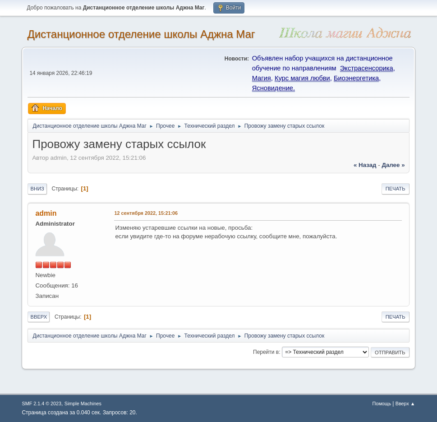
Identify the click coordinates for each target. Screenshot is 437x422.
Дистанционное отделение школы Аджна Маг (141, 34)
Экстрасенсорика (366, 68)
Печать (395, 188)
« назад (365, 165)
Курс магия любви (302, 78)
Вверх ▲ (405, 403)
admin (45, 213)
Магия (261, 78)
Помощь (381, 403)
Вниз (37, 188)
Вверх (38, 317)
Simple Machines (82, 403)
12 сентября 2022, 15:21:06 (146, 213)
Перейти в (266, 352)
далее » (393, 165)
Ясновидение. (273, 88)
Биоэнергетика (356, 78)
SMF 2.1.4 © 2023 (41, 403)
